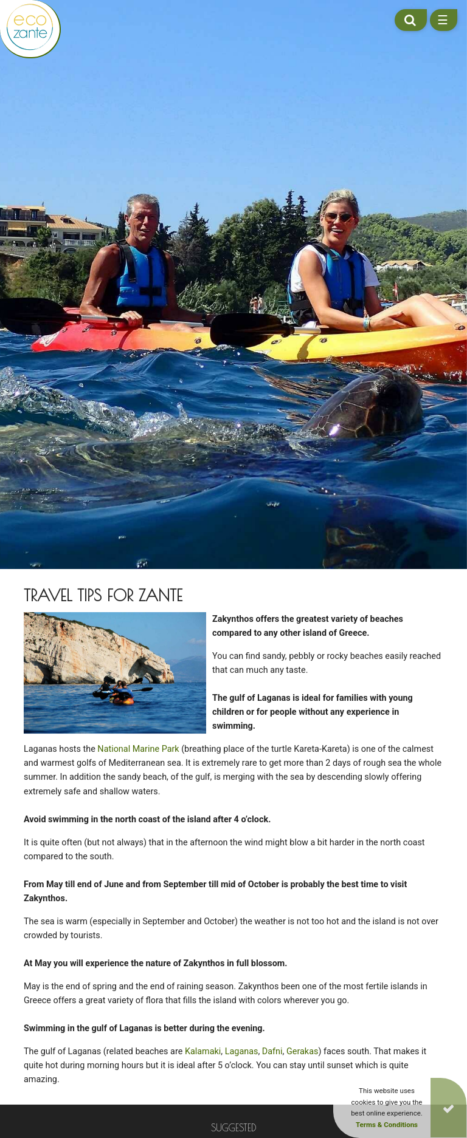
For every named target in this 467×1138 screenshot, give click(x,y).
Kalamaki (203, 1056)
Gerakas (302, 1056)
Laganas (241, 1056)
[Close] (448, 1107)
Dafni (272, 1056)
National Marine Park (138, 754)
